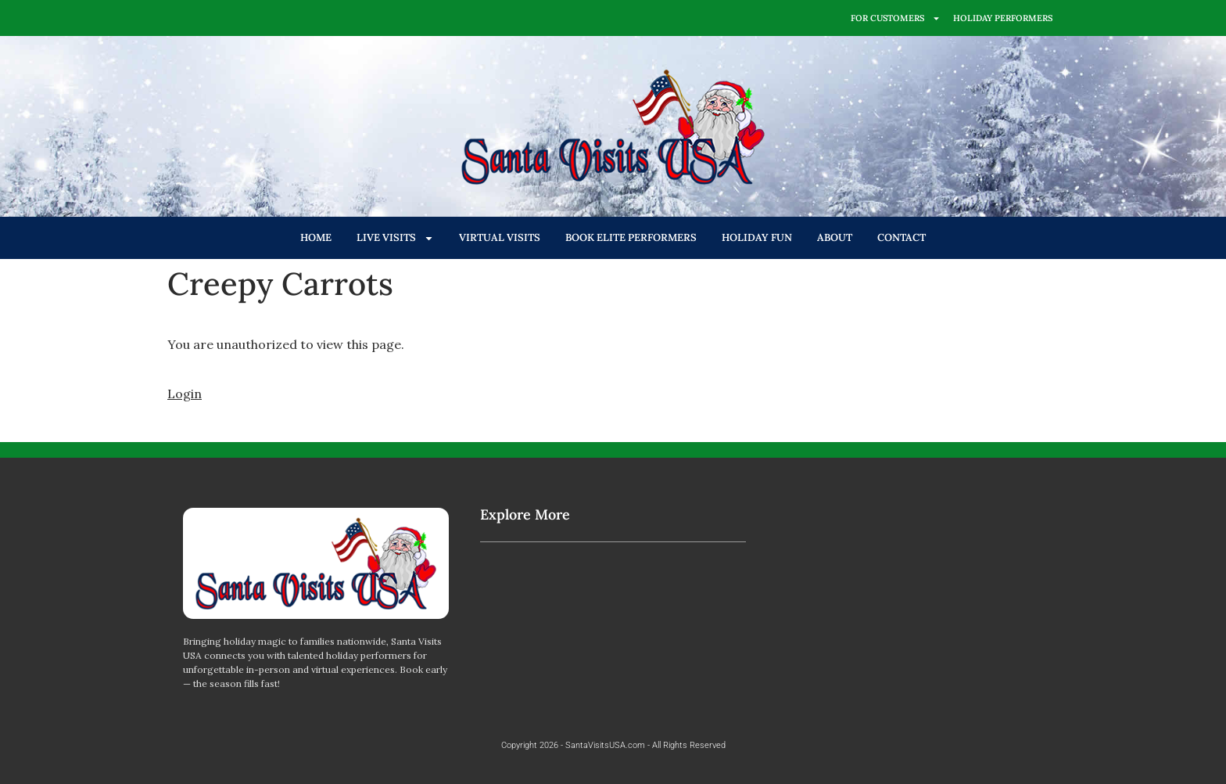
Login (184, 393)
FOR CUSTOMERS (896, 18)
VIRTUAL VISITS (499, 237)
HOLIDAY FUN (757, 237)
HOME (316, 237)
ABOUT (834, 237)
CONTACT (901, 237)
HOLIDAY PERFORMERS (1002, 18)
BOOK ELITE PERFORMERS (631, 237)
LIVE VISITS (395, 238)
